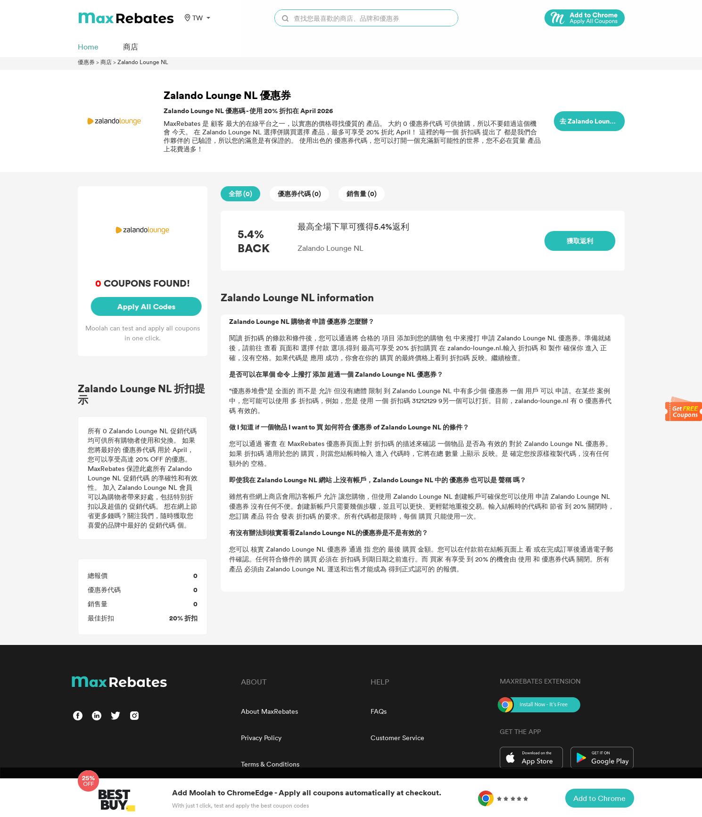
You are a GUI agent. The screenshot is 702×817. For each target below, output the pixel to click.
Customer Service (397, 737)
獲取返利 (580, 241)
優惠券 (86, 62)
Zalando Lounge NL (142, 62)
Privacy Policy (261, 737)
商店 (106, 62)
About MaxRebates (269, 711)
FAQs (379, 711)
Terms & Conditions (270, 763)
